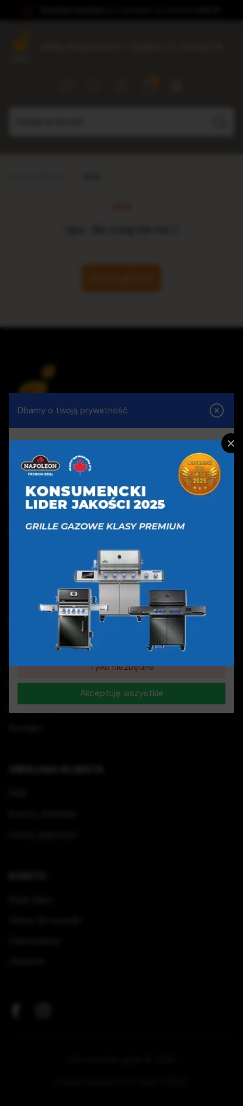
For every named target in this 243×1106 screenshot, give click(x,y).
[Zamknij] (231, 443)
